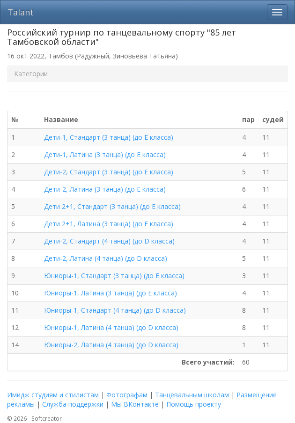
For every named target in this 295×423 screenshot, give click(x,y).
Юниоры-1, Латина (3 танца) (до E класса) (110, 292)
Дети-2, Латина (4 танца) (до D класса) (105, 258)
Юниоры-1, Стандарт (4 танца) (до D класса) (115, 310)
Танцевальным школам (192, 394)
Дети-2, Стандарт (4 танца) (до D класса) (109, 241)
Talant (20, 12)
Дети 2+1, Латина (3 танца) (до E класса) (108, 223)
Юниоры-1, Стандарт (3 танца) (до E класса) (114, 275)
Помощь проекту (193, 404)
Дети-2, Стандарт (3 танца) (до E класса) (108, 171)
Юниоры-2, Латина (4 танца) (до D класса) (111, 344)
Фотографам (127, 394)
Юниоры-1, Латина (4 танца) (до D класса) (111, 327)
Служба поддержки (72, 404)
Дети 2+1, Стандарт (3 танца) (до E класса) (112, 206)
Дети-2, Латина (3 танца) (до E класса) (105, 189)
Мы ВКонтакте (135, 404)
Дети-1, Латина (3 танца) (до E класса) (105, 154)
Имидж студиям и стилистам (53, 394)
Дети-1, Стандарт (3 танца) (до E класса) (108, 137)
